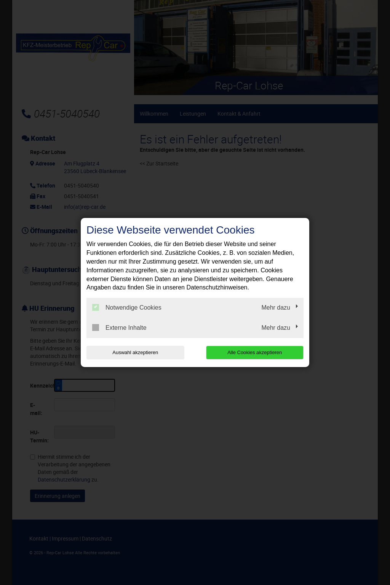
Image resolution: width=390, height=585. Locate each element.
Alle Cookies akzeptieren (254, 352)
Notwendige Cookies (126, 307)
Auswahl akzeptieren (135, 352)
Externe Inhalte (119, 327)
